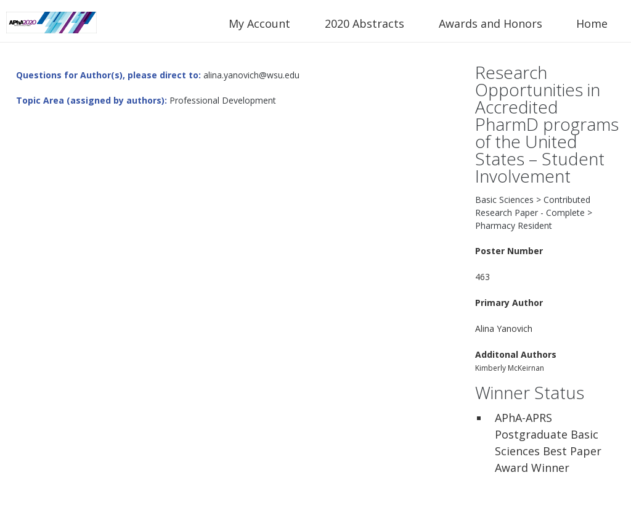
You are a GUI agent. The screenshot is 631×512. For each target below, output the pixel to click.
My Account (259, 23)
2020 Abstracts (364, 23)
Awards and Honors (490, 23)
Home (592, 23)
